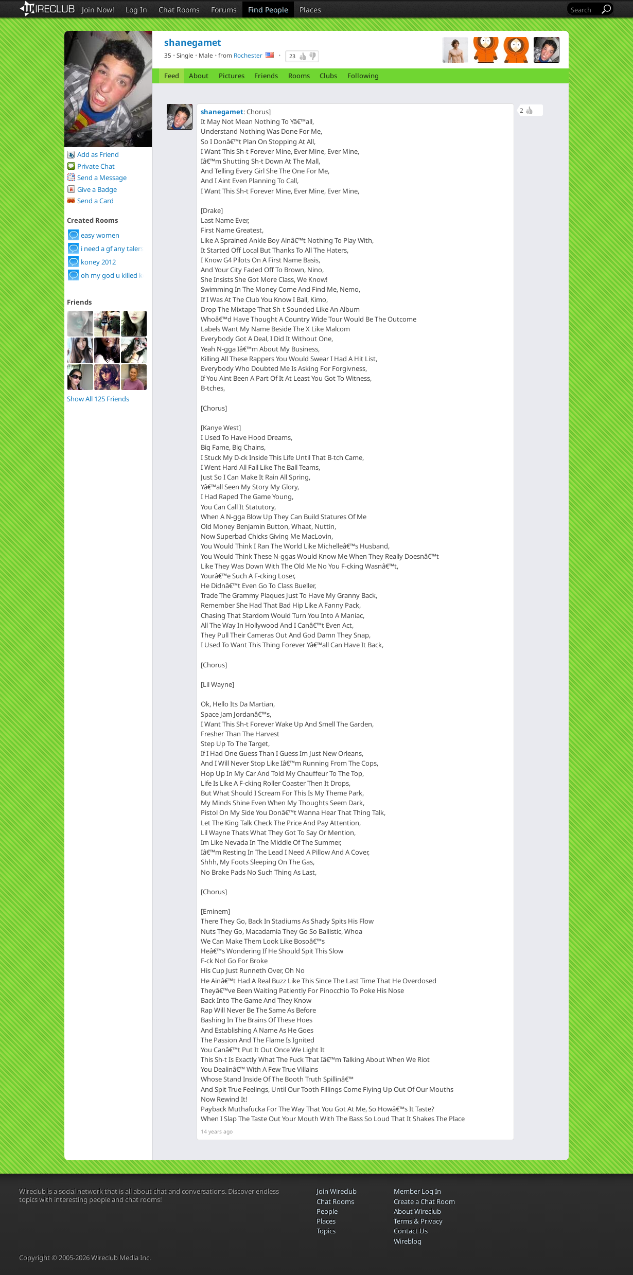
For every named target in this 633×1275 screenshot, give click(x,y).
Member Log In (417, 1191)
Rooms (299, 75)
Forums (224, 9)
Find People (268, 9)
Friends (266, 75)
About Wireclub (417, 1211)
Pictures (231, 75)
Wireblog (407, 1241)
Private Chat (96, 166)
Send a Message (102, 177)
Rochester (248, 55)
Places (310, 9)
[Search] (584, 9)
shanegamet (222, 111)
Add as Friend (98, 154)
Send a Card (95, 200)
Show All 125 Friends (98, 398)
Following (363, 75)
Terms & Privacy (418, 1221)
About (198, 75)
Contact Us (411, 1231)
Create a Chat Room (424, 1201)
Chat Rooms (179, 9)
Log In (136, 9)
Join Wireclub (336, 1191)
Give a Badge (97, 189)
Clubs (328, 75)
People (327, 1211)
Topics (326, 1231)
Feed (171, 75)
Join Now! (98, 9)
